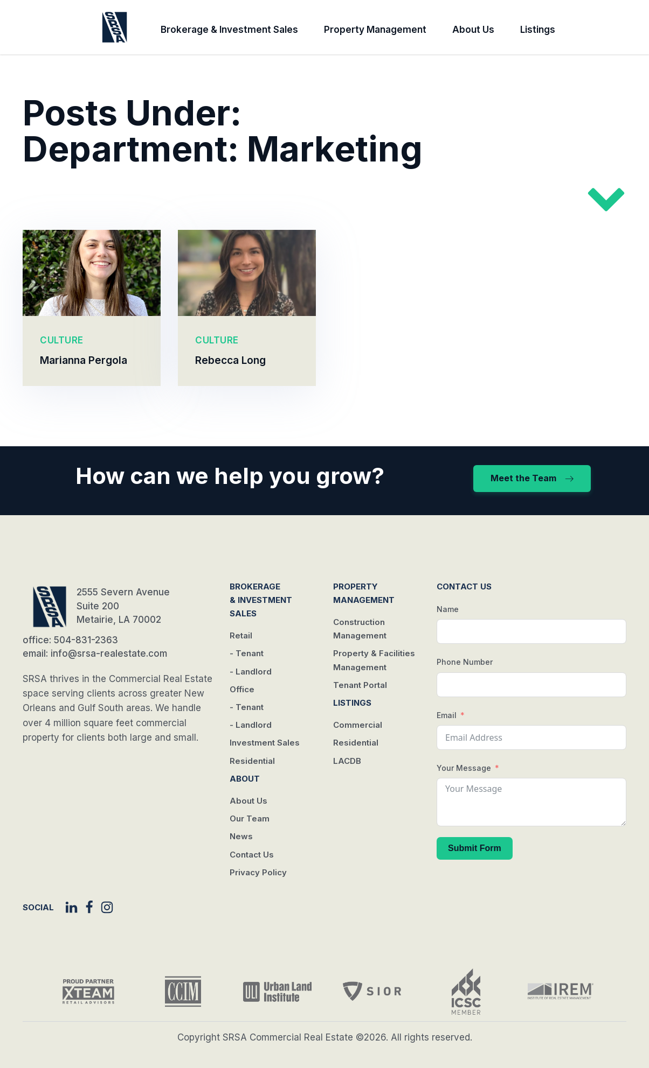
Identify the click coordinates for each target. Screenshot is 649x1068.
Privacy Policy (258, 872)
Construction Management (359, 629)
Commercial (357, 725)
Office (242, 689)
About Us (473, 29)
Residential (252, 761)
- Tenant (247, 653)
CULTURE (62, 340)
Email (447, 715)
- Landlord (251, 671)
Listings (537, 29)
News (241, 836)
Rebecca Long (230, 360)
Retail (241, 635)
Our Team (250, 818)
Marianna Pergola (83, 360)
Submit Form (474, 848)
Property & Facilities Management (374, 660)
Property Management (375, 29)
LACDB (347, 761)
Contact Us (252, 854)
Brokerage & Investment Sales (229, 29)
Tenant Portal (360, 685)
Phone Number (465, 661)
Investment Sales (265, 742)
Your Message (464, 767)
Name (448, 609)
